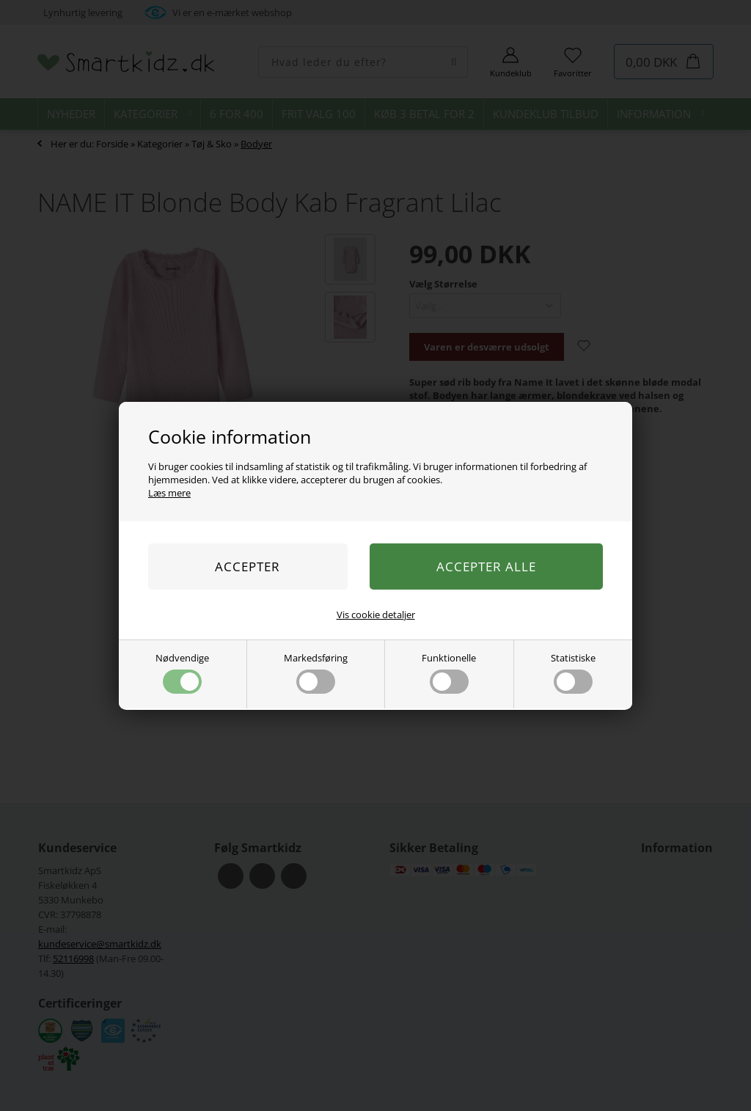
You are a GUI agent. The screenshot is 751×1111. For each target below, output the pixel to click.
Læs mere (169, 492)
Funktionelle (449, 672)
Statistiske (573, 672)
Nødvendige (182, 672)
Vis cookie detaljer (376, 614)
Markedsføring (316, 672)
